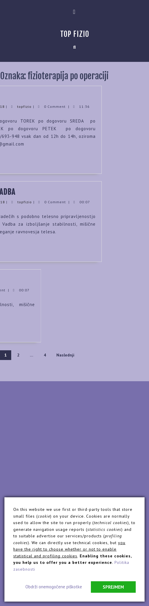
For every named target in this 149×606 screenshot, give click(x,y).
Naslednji (65, 355)
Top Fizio (74, 34)
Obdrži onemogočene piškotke (53, 587)
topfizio (13, 106)
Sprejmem (113, 587)
